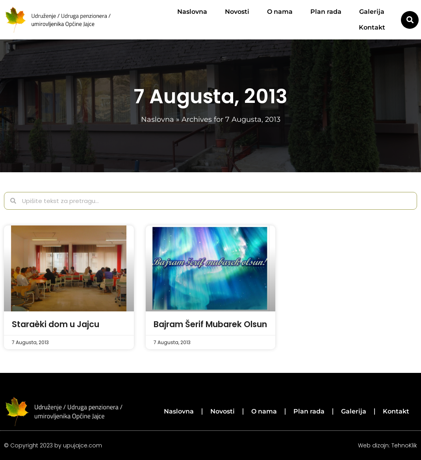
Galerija (371, 11)
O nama (280, 11)
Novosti (237, 11)
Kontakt (372, 27)
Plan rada (325, 11)
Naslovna (192, 11)
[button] (410, 20)
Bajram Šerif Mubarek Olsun (210, 324)
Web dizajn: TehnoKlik (387, 445)
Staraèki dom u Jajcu (55, 324)
